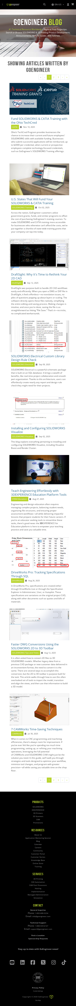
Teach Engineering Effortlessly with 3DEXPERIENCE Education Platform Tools (38, 493)
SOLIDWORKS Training (22, 207)
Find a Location (38, 935)
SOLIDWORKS (38, 807)
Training (38, 866)
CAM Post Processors (38, 885)
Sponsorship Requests (38, 938)
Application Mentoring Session (38, 838)
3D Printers (38, 813)
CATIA (14, 127)
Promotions (38, 823)
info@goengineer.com (41, 916)
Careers (38, 847)
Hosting (38, 888)
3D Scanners (38, 816)
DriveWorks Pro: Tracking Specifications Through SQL (38, 574)
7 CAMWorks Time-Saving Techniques (36, 729)
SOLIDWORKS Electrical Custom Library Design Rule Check (38, 358)
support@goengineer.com (41, 929)
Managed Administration (38, 895)
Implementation (38, 891)
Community (38, 851)
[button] (57, 4)
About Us (38, 835)
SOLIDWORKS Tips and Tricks (25, 653)
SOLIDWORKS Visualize (22, 436)
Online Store (38, 863)
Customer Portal (38, 854)
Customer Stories (38, 857)
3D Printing (38, 879)
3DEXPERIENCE (38, 810)
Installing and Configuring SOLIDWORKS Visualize (38, 430)
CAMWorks (17, 733)
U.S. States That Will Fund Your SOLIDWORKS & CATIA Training (32, 201)
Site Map (38, 1000)
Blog (38, 841)
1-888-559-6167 (41, 926)
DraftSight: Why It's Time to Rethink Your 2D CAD (39, 276)
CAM (38, 819)
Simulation (38, 898)
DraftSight (16, 283)
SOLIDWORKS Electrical (22, 364)
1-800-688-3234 (41, 913)
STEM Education (19, 499)
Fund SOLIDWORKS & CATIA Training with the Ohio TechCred (39, 121)
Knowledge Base (38, 860)
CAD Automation (38, 882)
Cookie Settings (38, 991)
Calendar (38, 844)
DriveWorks (17, 580)
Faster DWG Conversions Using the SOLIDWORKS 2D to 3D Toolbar (35, 646)
